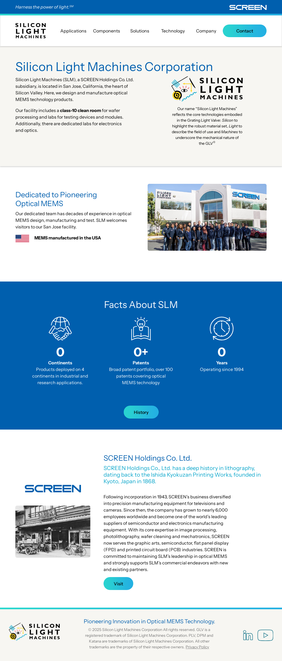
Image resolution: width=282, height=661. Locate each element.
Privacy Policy (197, 646)
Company (206, 31)
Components (106, 31)
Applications (73, 31)
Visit (118, 583)
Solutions (139, 31)
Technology (173, 31)
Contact (244, 31)
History (141, 412)
